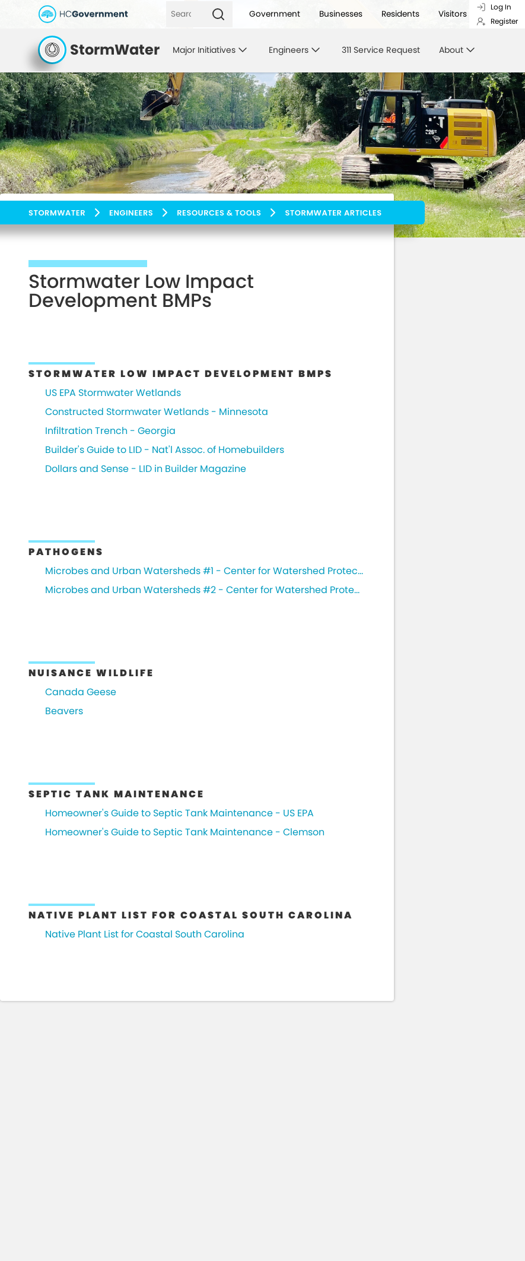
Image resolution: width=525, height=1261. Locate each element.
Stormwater (56, 212)
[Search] (185, 14)
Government (274, 14)
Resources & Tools (219, 212)
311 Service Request (381, 50)
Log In (493, 7)
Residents (400, 14)
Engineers (131, 212)
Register (497, 21)
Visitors (452, 14)
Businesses (340, 14)
